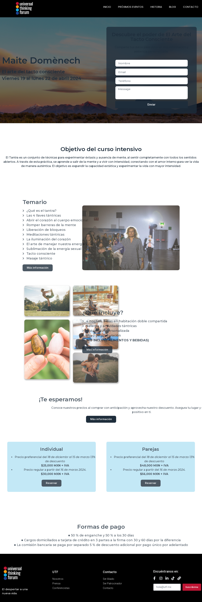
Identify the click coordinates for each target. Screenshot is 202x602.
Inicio (107, 7)
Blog (172, 7)
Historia (156, 7)
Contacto (190, 7)
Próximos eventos (130, 7)
